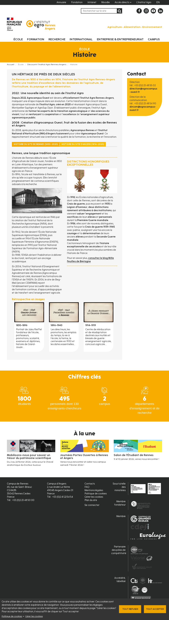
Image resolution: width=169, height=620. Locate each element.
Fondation (77, 2)
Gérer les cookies (34, 616)
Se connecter (91, 505)
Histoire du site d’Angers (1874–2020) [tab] (82, 144)
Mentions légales (93, 490)
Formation (35, 39)
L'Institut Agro (143, 2)
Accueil (10, 64)
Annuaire (61, 2)
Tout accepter (155, 609)
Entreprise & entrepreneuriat (120, 39)
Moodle (105, 2)
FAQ (86, 487)
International (81, 39)
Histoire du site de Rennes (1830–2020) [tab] (36, 144)
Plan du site (90, 500)
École (18, 39)
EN (158, 2)
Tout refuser (130, 609)
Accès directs (123, 2)
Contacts (89, 483)
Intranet (91, 2)
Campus (154, 39)
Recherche (57, 39)
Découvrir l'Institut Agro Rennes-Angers (46, 64)
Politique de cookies (12, 616)
